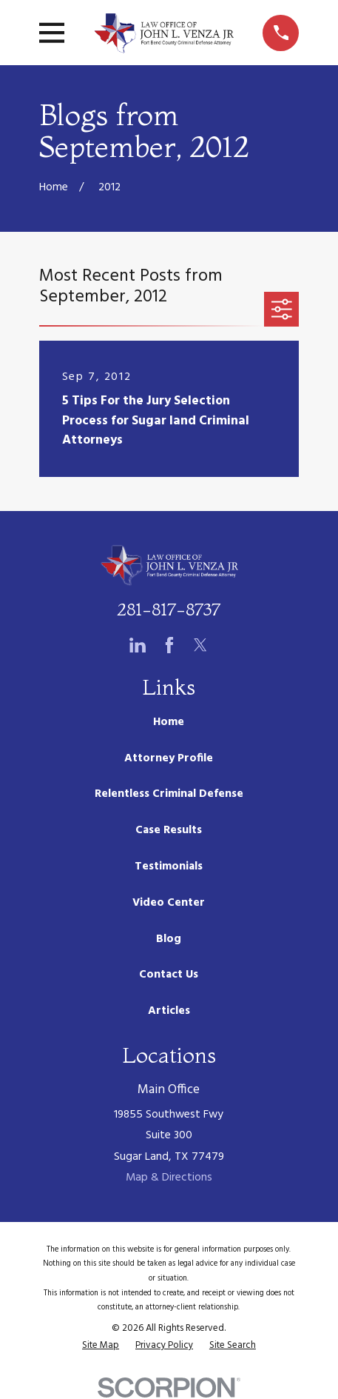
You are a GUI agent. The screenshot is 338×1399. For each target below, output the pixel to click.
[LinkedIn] (137, 645)
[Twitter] (200, 645)
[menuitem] (100, 1345)
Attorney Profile (168, 758)
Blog (168, 939)
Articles (169, 1011)
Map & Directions (169, 1177)
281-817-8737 (168, 609)
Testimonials (169, 866)
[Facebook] (169, 645)
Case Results (168, 830)
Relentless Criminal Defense (169, 794)
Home (168, 722)
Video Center (168, 902)
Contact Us (168, 974)
